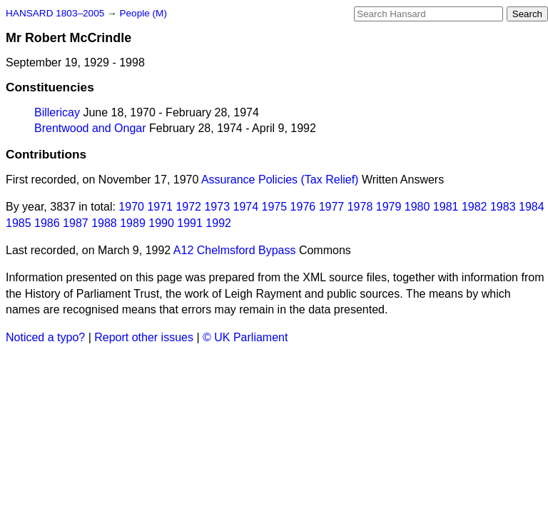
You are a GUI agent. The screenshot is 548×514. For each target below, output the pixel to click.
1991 (190, 223)
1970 (131, 207)
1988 (104, 223)
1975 (275, 207)
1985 (18, 223)
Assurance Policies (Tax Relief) (280, 179)
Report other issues (143, 337)
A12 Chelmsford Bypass (234, 250)
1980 (417, 207)
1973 (217, 207)
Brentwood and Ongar (90, 128)
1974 (246, 207)
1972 (188, 207)
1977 (332, 207)
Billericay (57, 112)
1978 (360, 207)
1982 (474, 207)
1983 (503, 207)
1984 (531, 207)
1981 (446, 207)
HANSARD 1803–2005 (55, 13)
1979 (389, 207)
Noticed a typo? (45, 337)
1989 (133, 223)
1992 (218, 223)
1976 (303, 207)
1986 (47, 223)
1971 (160, 207)
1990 (161, 223)
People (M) (142, 13)
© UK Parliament (245, 337)
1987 (75, 223)
